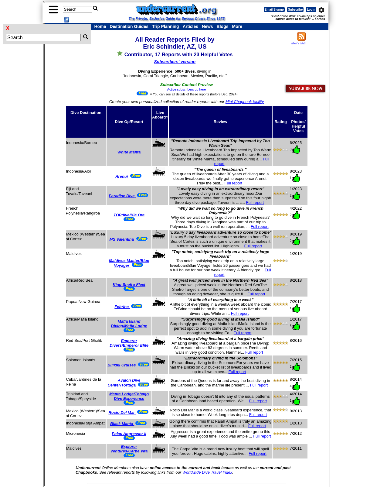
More (237, 26)
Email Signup (274, 9)
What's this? (298, 43)
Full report (234, 183)
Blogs (223, 26)
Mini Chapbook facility (245, 101)
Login (311, 9)
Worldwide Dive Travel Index (207, 472)
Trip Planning (165, 26)
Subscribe (295, 9)
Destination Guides (129, 26)
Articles (190, 26)
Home (100, 26)
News (207, 26)
